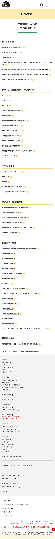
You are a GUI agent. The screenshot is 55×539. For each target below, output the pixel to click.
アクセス (4, 501)
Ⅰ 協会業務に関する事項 (10, 385)
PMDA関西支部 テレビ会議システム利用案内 (16, 465)
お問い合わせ (6, 508)
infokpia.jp (48, 523)
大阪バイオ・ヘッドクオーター (11, 131)
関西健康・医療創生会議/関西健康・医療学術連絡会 (19, 248)
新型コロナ (6, 449)
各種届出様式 (6, 395)
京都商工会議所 (7, 258)
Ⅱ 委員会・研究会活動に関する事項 (13, 387)
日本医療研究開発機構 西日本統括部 (15, 207)
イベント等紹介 (7, 444)
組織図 (5, 370)
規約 (4, 365)
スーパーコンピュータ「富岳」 (11, 171)
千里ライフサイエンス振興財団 (12, 273)
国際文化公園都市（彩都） (10, 136)
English (5, 512)
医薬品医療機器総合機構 (10, 212)
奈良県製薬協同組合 (9, 304)
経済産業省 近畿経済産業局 (12, 47)
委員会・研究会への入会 (10, 410)
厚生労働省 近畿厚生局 (10, 52)
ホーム (7, 352)
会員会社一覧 (6, 399)
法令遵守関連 (7, 439)
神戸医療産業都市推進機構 (11, 146)
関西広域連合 (6, 57)
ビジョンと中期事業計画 (10, 380)
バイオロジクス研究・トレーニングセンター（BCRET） (19, 294)
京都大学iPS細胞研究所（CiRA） (12, 187)
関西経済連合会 (7, 253)
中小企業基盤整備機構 (9, 233)
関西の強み (14, 352)
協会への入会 (7, 407)
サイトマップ (6, 515)
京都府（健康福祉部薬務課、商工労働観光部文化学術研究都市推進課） (25, 70)
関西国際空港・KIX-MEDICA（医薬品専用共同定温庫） (20, 344)
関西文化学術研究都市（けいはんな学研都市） (17, 151)
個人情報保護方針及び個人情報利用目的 (15, 504)
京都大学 (5, 95)
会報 (3, 491)
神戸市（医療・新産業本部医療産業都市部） (16, 80)
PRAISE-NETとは (8, 478)
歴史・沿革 (6, 372)
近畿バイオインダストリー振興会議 (13, 289)
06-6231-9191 (18, 523)
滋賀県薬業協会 (7, 309)
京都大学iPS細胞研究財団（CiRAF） (14, 192)
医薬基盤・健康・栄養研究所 (11, 110)
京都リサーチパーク (8, 156)
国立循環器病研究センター (11, 126)
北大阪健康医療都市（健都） (11, 141)
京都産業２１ (6, 284)
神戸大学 (5, 105)
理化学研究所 (6, 115)
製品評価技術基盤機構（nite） (12, 222)
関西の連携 (6, 447)
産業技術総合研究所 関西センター (14, 120)
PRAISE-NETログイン (9, 475)
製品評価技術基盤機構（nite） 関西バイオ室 (17, 228)
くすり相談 (6, 452)
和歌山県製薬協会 (8, 323)
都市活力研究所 (7, 278)
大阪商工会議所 (7, 263)
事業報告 (5, 390)
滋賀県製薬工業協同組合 (10, 314)
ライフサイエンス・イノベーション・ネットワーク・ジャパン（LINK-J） (24, 328)
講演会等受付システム (9, 483)
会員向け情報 (6, 415)
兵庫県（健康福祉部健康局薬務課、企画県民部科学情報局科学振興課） (25, 74)
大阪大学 (5, 100)
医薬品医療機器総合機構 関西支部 (14, 217)
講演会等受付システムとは (10, 486)
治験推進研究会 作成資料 (10, 457)
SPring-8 (5, 176)
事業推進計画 (7, 382)
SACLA (4, 182)
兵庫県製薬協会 (7, 299)
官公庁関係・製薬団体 (9, 427)
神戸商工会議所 (7, 268)
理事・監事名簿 (7, 367)
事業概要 (5, 362)
